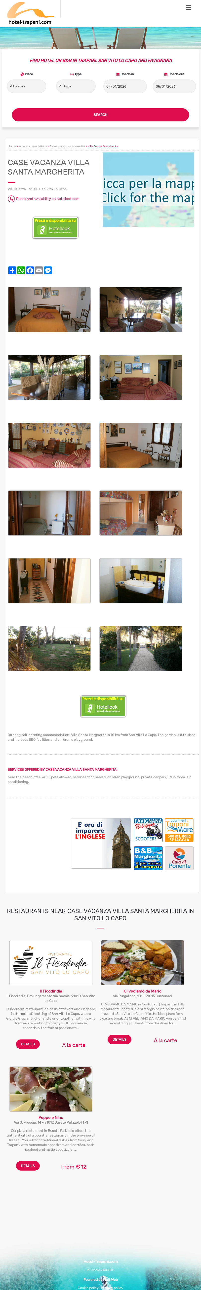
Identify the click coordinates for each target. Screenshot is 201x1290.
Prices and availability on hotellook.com (47, 198)
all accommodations (33, 146)
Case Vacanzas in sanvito (67, 146)
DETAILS (28, 1044)
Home (12, 146)
